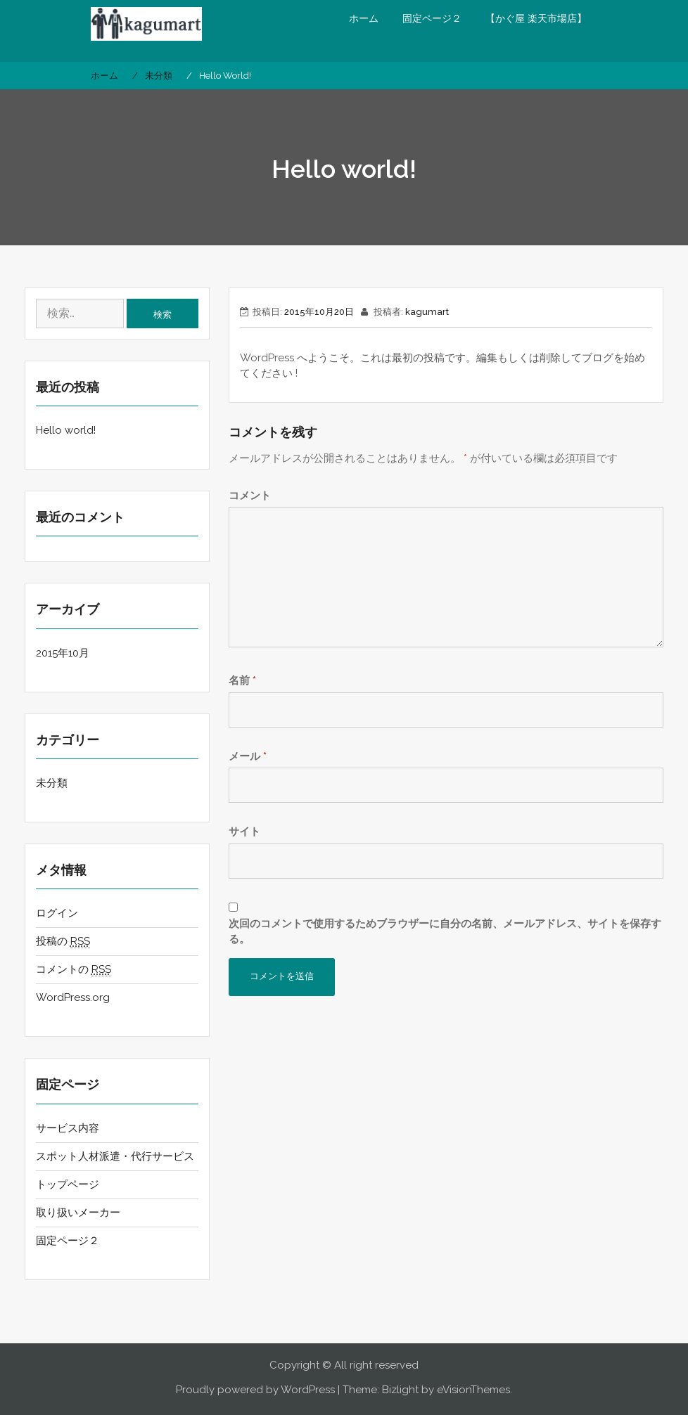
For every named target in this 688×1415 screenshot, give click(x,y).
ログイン (57, 913)
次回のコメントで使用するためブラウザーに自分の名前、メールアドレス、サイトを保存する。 (445, 931)
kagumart (427, 311)
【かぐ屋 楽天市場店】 (536, 18)
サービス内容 (67, 1128)
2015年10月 (62, 653)
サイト (244, 831)
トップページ (67, 1184)
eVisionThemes (473, 1389)
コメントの (73, 969)
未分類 (52, 783)
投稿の (63, 941)
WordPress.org (73, 997)
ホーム (363, 18)
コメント (250, 495)
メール (248, 756)
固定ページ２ (431, 18)
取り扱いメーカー (78, 1212)
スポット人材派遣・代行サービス (115, 1156)
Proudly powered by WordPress (255, 1389)
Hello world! (66, 430)
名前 (242, 680)
